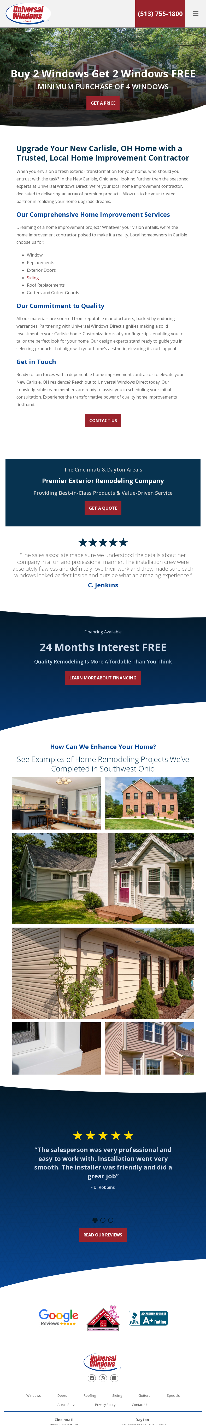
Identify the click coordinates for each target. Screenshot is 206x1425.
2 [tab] (103, 1220)
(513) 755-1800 (160, 13)
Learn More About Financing (103, 678)
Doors (62, 1395)
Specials (173, 1395)
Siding (33, 278)
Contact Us (103, 420)
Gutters (144, 1395)
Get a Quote (103, 508)
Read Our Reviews (103, 1235)
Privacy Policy (105, 1404)
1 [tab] (95, 1220)
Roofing (90, 1395)
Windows (33, 1395)
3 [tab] (111, 1220)
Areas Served (68, 1404)
